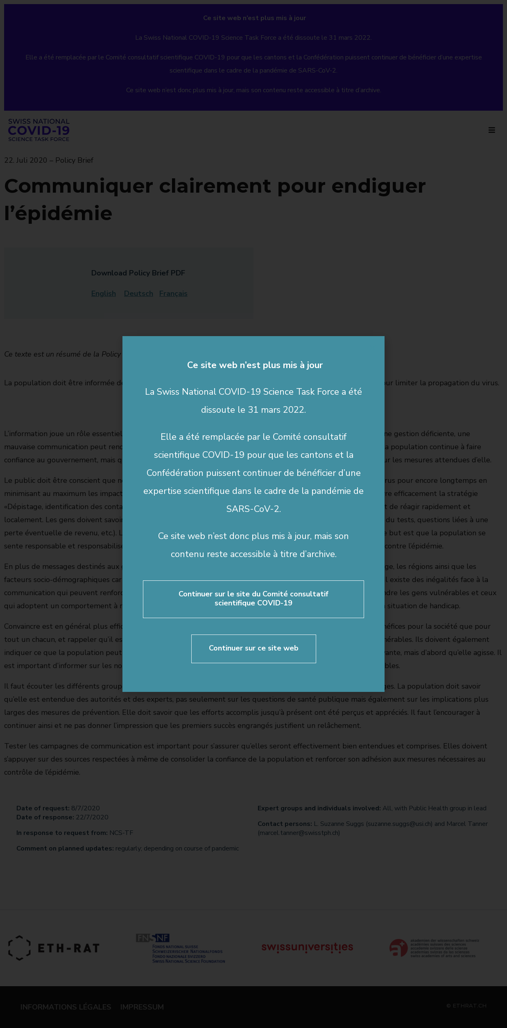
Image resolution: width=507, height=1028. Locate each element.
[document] (253, 514)
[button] (372, 348)
